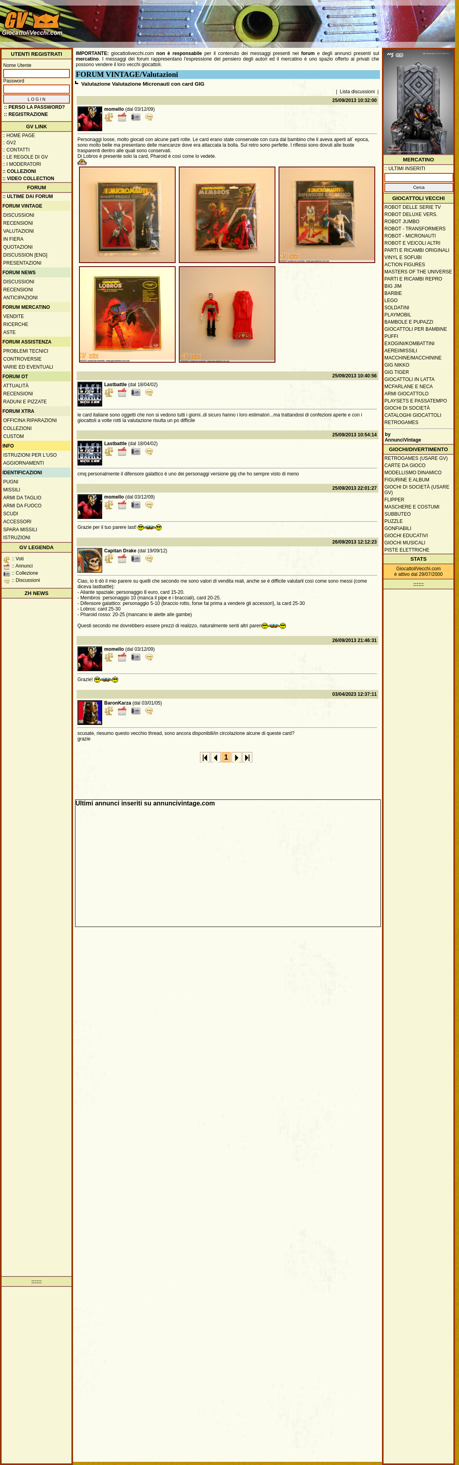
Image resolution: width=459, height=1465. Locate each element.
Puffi (391, 336)
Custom (13, 436)
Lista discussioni (357, 91)
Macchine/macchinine (412, 358)
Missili (11, 490)
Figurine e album (406, 480)
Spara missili (20, 529)
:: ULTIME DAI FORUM (27, 196)
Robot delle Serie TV (412, 207)
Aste (9, 332)
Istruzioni (16, 537)
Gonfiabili (397, 528)
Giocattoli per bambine (415, 329)
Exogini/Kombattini (409, 343)
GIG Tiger (396, 372)
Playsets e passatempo (415, 401)
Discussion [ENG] (25, 255)
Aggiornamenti (23, 463)
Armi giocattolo (406, 394)
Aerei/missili (400, 350)
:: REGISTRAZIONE (26, 114)
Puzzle (393, 521)
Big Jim (393, 286)
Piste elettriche (406, 550)
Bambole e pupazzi (408, 322)
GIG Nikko (397, 365)
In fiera (13, 239)
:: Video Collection (28, 178)
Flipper (394, 500)
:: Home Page (18, 135)
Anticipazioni (20, 297)
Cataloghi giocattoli (412, 415)
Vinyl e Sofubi (403, 257)
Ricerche (15, 324)
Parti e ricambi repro (413, 279)
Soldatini (396, 307)
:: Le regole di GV (25, 157)
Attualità (16, 386)
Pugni (10, 482)
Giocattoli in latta (409, 379)
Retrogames (401, 422)
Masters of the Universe (418, 272)
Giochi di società (407, 408)
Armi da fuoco (22, 506)
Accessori (17, 521)
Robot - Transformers (415, 229)
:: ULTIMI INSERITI (404, 168)
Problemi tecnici (25, 351)
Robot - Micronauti (410, 236)
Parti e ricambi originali (416, 250)
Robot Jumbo (401, 221)
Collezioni (17, 428)
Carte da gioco (404, 465)
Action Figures (404, 264)
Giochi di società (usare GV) (416, 489)
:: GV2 (9, 142)
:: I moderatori (21, 164)
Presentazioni (22, 263)
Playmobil (397, 315)
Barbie (393, 293)
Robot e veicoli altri (412, 243)
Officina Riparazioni (30, 420)
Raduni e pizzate (25, 402)
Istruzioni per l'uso (30, 455)
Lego (391, 300)
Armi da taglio (22, 498)
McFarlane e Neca (408, 386)
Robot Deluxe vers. (410, 214)
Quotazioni (18, 247)
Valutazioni (18, 231)
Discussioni (18, 215)
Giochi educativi (406, 535)
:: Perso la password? (34, 107)
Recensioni (18, 223)
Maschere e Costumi (411, 507)
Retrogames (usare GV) (416, 458)
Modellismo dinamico (412, 472)
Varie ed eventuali (28, 367)
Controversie (22, 359)
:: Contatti (16, 150)
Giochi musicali (404, 543)
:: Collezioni (19, 171)
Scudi (10, 513)
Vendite (13, 316)
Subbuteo (397, 514)
